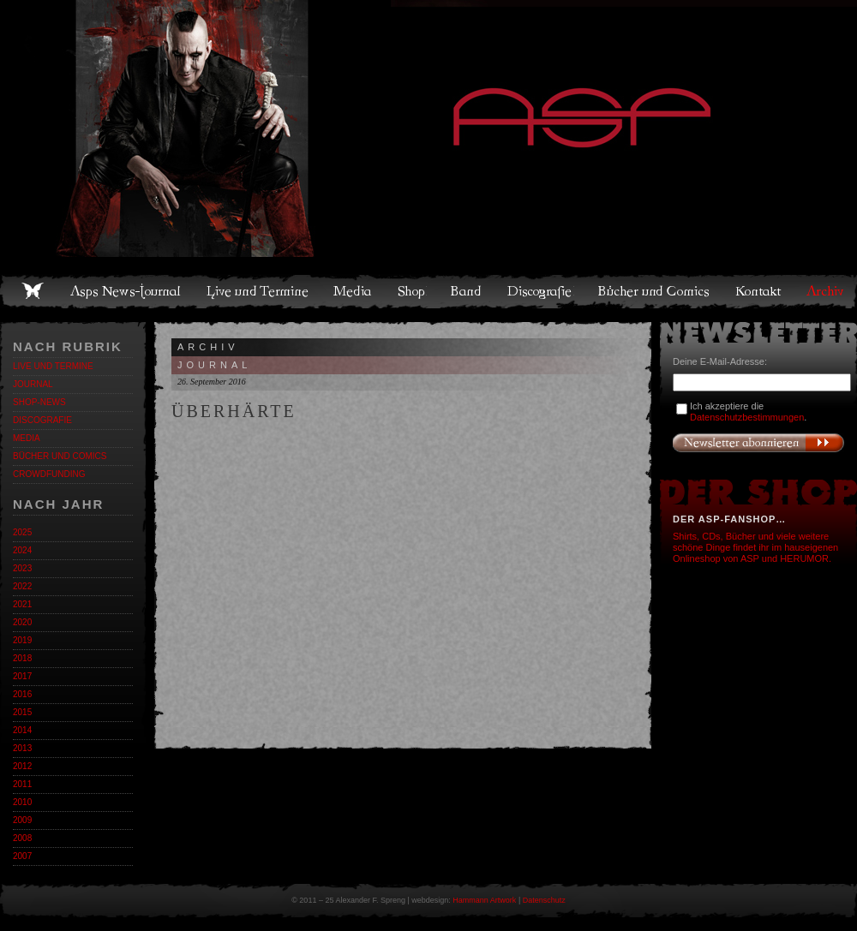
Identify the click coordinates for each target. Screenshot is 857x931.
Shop (412, 291)
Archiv (826, 291)
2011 (22, 784)
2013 (22, 748)
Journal (33, 384)
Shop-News (39, 402)
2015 (22, 712)
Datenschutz (544, 900)
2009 (22, 820)
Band (467, 291)
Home (32, 291)
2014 (22, 730)
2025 (22, 532)
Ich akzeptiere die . (748, 411)
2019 (22, 640)
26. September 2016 (211, 381)
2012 (22, 766)
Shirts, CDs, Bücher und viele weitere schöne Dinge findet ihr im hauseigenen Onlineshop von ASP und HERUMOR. (755, 547)
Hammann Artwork (484, 900)
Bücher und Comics (654, 291)
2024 (22, 550)
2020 (22, 622)
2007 (22, 856)
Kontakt (758, 291)
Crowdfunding (49, 474)
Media (353, 291)
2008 (22, 838)
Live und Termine (258, 291)
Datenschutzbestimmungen (747, 417)
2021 (22, 604)
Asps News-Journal (126, 291)
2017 (22, 676)
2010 (22, 802)
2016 (22, 694)
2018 (22, 658)
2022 (22, 586)
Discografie (540, 291)
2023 (22, 568)
